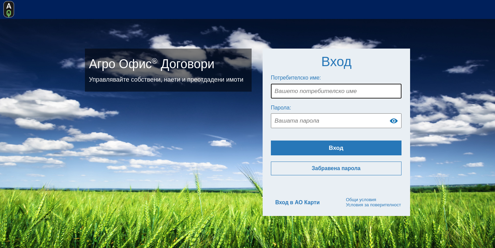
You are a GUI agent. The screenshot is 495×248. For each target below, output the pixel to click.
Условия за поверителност (373, 204)
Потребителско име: (296, 78)
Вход (336, 147)
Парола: (281, 108)
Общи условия (361, 199)
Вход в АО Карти (297, 202)
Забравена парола (336, 168)
